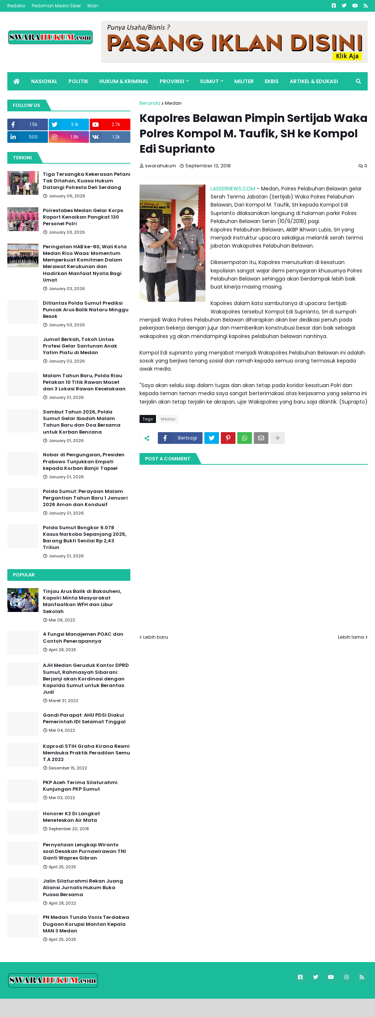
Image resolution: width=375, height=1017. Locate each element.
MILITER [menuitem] (244, 81)
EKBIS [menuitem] (272, 81)
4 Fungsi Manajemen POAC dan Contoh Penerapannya (83, 637)
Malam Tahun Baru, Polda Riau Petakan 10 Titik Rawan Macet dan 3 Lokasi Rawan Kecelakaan (84, 382)
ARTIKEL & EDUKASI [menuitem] (314, 81)
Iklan (93, 6)
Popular (24, 574)
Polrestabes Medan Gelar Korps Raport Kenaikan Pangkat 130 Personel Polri (83, 217)
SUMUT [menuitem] (209, 81)
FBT (97, 1007)
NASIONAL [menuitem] (44, 81)
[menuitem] (16, 81)
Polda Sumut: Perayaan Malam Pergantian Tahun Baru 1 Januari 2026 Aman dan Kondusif (85, 498)
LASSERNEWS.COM (233, 188)
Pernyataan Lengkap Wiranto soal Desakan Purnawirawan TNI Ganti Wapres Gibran (84, 851)
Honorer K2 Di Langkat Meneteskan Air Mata (71, 817)
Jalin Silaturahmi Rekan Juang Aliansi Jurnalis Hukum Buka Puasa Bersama (83, 888)
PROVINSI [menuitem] (172, 81)
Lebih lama (351, 637)
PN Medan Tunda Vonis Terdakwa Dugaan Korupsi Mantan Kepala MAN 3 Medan (86, 924)
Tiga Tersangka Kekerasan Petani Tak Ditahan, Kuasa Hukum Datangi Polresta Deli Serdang (86, 181)
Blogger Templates (58, 1007)
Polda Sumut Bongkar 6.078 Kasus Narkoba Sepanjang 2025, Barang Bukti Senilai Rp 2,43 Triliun (84, 537)
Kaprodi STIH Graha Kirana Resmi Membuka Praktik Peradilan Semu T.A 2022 (86, 753)
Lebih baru (155, 637)
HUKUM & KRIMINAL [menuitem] (124, 81)
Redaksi (16, 6)
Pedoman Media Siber (56, 6)
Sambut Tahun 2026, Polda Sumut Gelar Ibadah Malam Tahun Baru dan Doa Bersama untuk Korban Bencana (81, 422)
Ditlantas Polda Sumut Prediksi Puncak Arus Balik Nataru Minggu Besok (86, 310)
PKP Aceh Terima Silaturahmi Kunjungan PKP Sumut (80, 786)
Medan (173, 103)
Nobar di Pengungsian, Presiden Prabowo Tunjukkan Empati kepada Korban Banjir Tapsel (84, 461)
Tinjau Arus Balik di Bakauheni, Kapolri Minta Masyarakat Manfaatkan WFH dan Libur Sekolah (82, 601)
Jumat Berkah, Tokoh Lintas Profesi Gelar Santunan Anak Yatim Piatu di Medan (80, 346)
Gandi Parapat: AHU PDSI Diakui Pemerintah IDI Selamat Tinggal (84, 718)
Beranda (150, 103)
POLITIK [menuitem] (78, 81)
